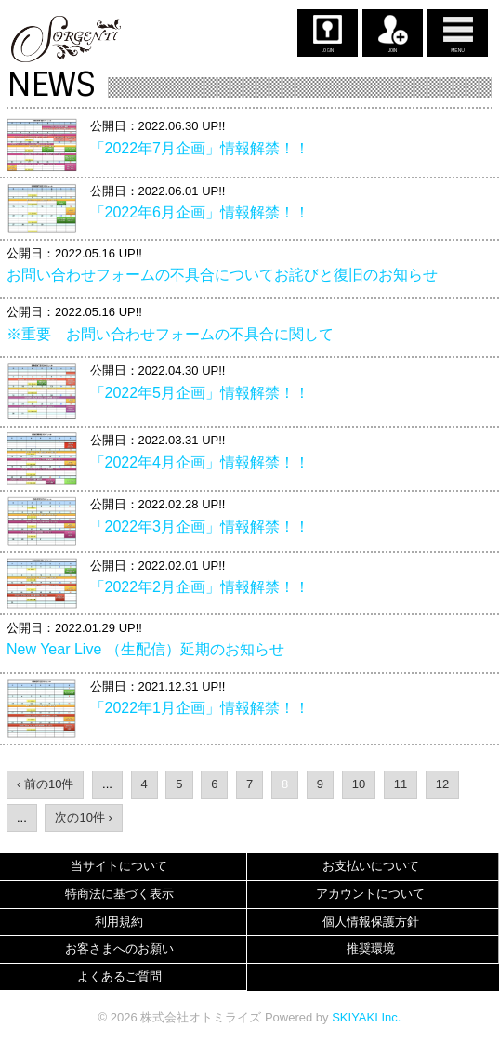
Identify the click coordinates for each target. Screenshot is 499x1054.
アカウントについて (370, 894)
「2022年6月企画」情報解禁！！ (200, 212)
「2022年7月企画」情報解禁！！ (200, 148)
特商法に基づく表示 (119, 894)
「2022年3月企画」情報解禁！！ (200, 526)
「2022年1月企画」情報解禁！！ (200, 708)
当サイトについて (119, 866)
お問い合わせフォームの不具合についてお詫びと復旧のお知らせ (222, 275)
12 (442, 784)
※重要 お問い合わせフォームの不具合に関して (170, 334)
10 (358, 784)
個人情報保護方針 (370, 922)
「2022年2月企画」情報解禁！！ (200, 587)
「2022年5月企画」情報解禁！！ (200, 393)
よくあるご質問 (119, 976)
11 (400, 784)
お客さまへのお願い (119, 948)
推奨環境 (371, 948)
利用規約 (119, 922)
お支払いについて (370, 866)
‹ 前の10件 (45, 784)
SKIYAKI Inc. (366, 1017)
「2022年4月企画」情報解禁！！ (200, 462)
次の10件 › (83, 817)
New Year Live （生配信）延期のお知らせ (145, 649)
